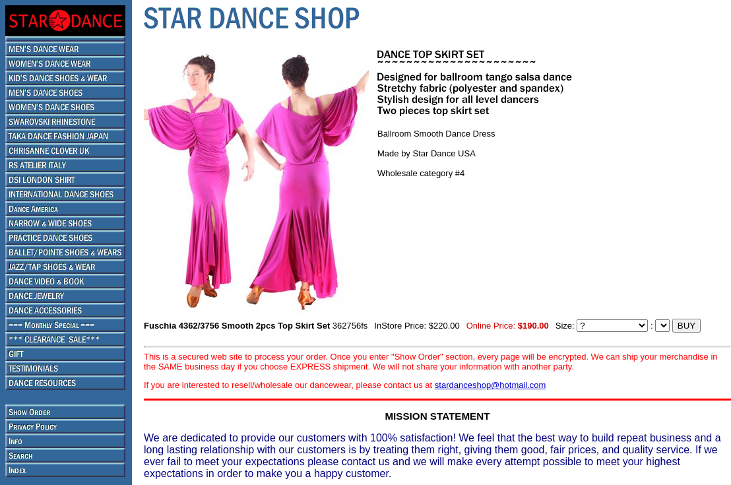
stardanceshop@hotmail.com (490, 385)
